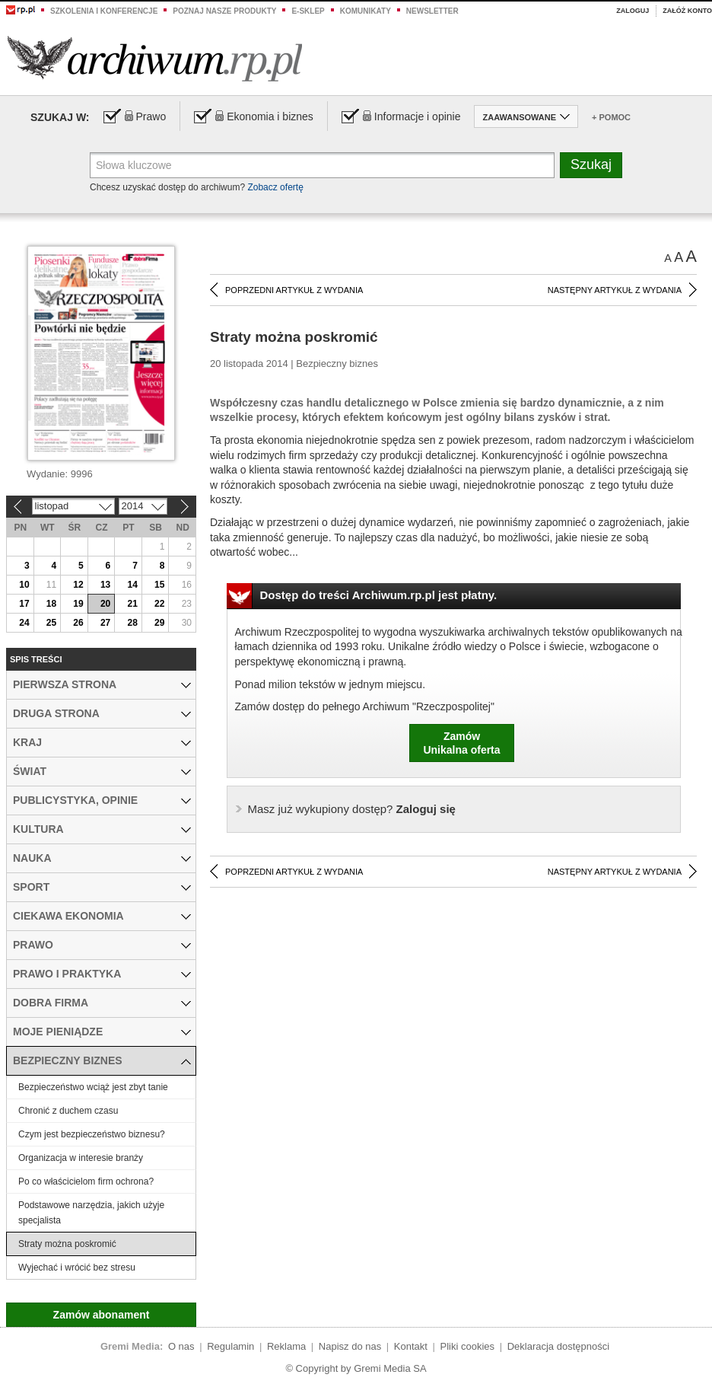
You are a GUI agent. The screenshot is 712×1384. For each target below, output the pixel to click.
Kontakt (411, 1346)
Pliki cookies (467, 1346)
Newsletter (432, 11)
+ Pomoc (611, 117)
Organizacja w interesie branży (80, 1158)
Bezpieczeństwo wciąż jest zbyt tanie (93, 1087)
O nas (181, 1346)
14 (132, 584)
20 (105, 603)
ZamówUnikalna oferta (461, 743)
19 (78, 603)
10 (24, 584)
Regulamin (230, 1346)
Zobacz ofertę (275, 187)
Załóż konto (687, 10)
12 (78, 584)
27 (105, 622)
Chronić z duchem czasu (68, 1110)
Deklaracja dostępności (558, 1346)
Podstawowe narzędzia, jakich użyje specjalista (91, 1213)
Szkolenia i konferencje (103, 11)
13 (105, 584)
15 (159, 584)
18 (51, 603)
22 (159, 603)
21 (132, 603)
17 (24, 603)
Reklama (286, 1346)
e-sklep (307, 11)
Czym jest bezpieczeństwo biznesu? (91, 1134)
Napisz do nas (350, 1346)
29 (159, 622)
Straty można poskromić (67, 1244)
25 (51, 622)
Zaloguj (632, 10)
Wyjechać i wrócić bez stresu (76, 1267)
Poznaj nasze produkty (224, 11)
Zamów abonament (101, 1315)
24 (24, 622)
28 (132, 622)
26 (78, 622)
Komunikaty (365, 11)
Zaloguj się (352, 808)
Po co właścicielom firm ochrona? (86, 1181)
